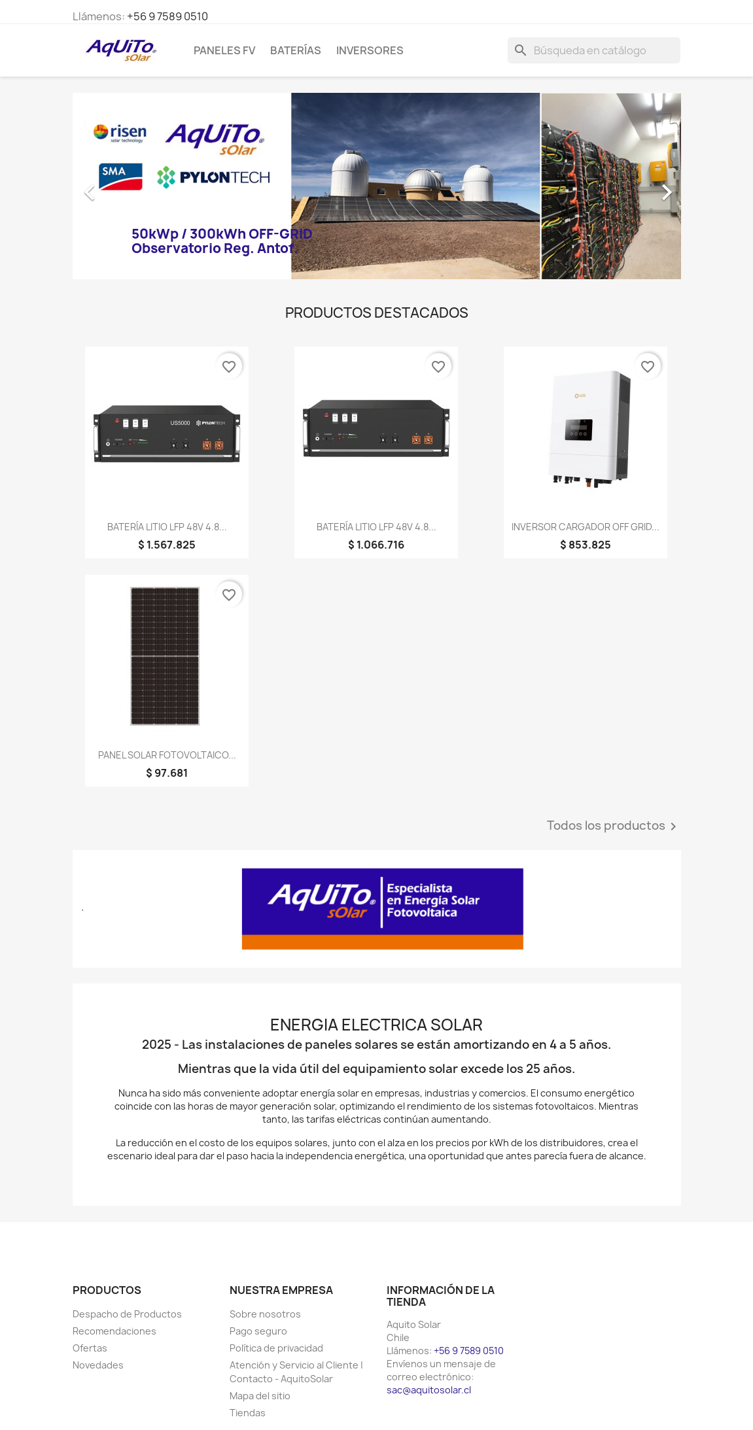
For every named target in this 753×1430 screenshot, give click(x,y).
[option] (377, 186)
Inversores (370, 50)
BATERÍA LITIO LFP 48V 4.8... (167, 526)
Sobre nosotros (265, 1314)
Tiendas (248, 1412)
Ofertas (90, 1348)
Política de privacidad (276, 1348)
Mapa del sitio (260, 1395)
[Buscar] (594, 50)
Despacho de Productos (127, 1314)
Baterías (295, 50)
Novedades (98, 1365)
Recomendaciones (114, 1331)
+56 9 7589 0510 (167, 16)
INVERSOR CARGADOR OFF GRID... (585, 526)
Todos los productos (614, 826)
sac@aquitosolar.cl (429, 1390)
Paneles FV (224, 50)
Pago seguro (258, 1331)
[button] (118, 186)
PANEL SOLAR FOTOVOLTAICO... (167, 755)
